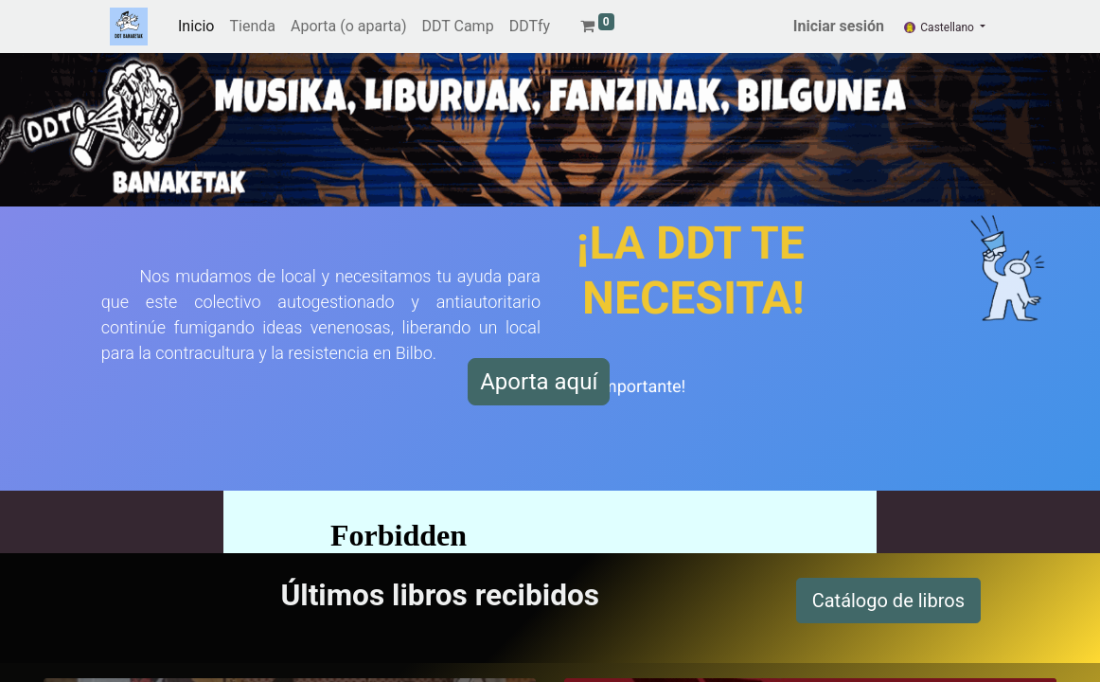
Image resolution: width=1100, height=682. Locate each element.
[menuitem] (196, 26)
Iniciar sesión (838, 26)
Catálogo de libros (888, 600)
